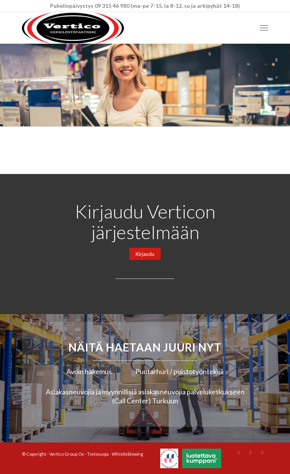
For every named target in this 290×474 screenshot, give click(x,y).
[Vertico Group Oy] (120, 27)
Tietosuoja (98, 453)
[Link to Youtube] (250, 452)
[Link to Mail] (262, 452)
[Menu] (264, 27)
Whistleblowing (127, 453)
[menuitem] (264, 27)
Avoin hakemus (89, 371)
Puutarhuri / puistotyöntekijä (179, 371)
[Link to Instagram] (239, 452)
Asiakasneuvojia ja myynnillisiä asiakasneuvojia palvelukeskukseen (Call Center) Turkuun (145, 396)
